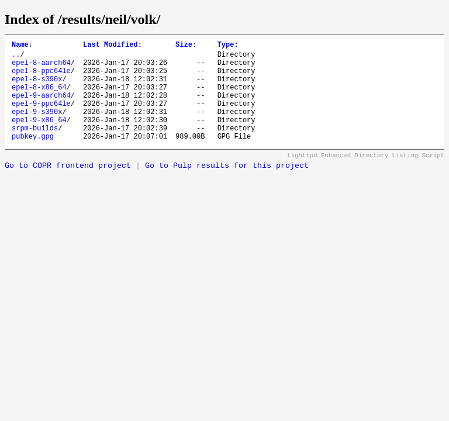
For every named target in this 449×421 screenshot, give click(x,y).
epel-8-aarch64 (41, 68)
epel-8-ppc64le (41, 77)
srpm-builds (35, 147)
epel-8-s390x (37, 87)
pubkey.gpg (33, 157)
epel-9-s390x (37, 127)
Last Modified (112, 46)
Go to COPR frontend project (68, 186)
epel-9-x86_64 (39, 137)
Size (185, 46)
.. (16, 58)
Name (22, 46)
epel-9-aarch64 (41, 107)
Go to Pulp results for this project (227, 186)
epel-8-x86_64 (39, 97)
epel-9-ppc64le (41, 117)
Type (228, 46)
